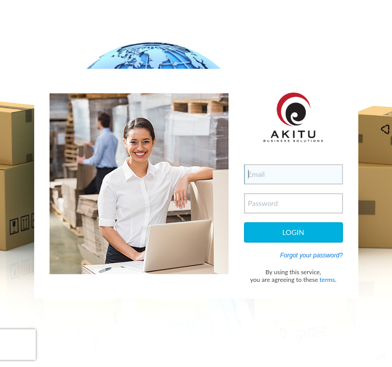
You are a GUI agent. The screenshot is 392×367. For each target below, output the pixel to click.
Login (293, 232)
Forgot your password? (311, 255)
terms (327, 279)
